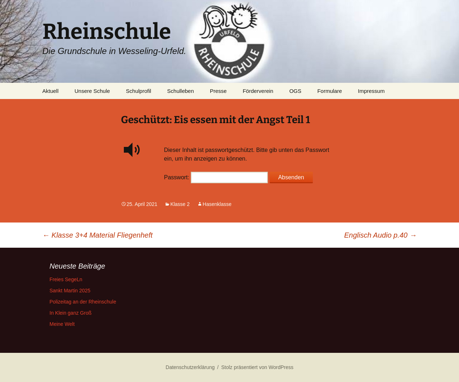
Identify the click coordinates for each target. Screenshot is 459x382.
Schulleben (180, 91)
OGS (295, 91)
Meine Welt (62, 324)
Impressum (371, 91)
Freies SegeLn (66, 279)
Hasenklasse (217, 204)
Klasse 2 (180, 204)
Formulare (329, 91)
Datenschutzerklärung (190, 367)
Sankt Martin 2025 (70, 290)
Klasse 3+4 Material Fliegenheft (97, 235)
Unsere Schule (92, 91)
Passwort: (216, 177)
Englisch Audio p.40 (380, 235)
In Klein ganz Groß (71, 313)
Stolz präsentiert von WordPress (257, 367)
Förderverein (258, 91)
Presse (218, 91)
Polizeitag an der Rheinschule (83, 302)
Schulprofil (138, 91)
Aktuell (50, 91)
